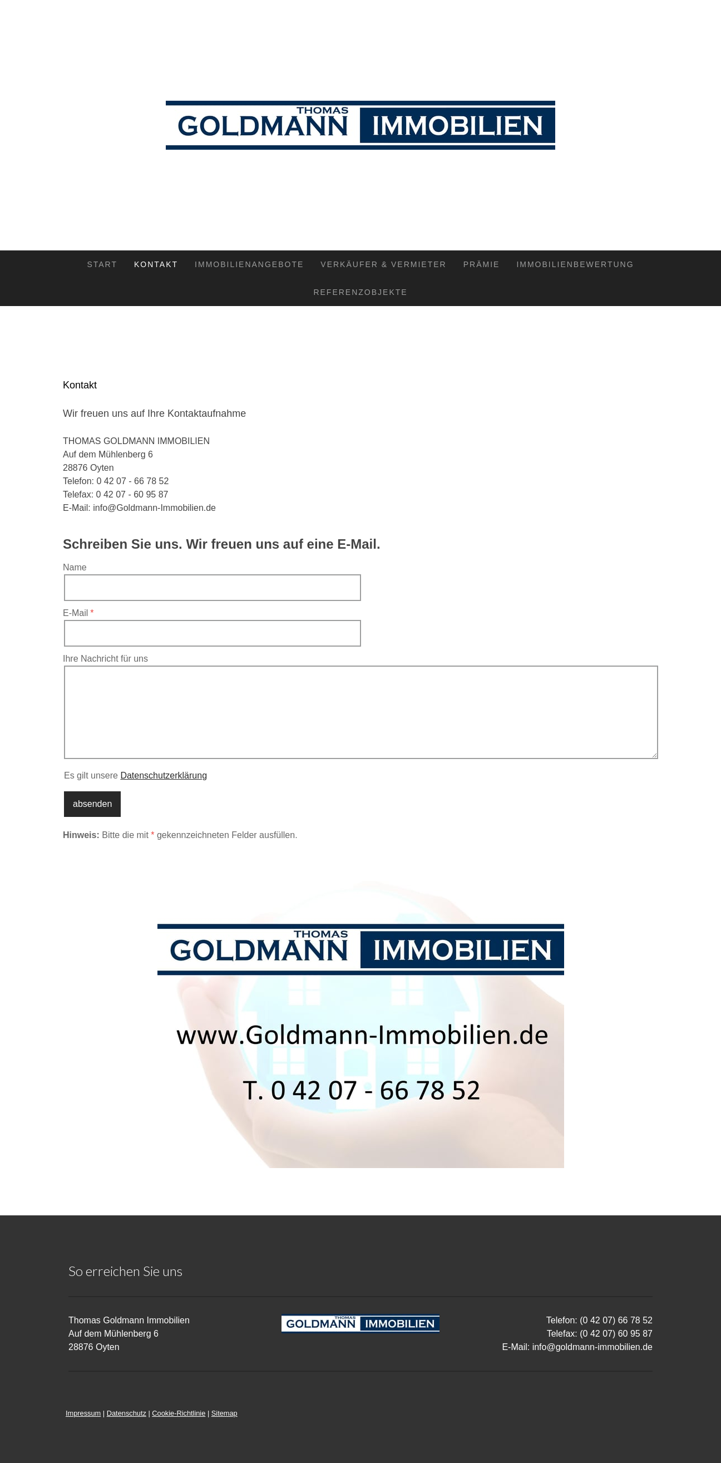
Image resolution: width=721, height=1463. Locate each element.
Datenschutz (126, 1413)
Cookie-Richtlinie (178, 1413)
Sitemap (224, 1413)
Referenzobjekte (360, 292)
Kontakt (156, 264)
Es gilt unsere (135, 775)
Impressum (83, 1413)
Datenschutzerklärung (163, 775)
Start (102, 264)
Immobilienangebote (249, 264)
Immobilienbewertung (575, 264)
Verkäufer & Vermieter (383, 264)
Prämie (481, 264)
